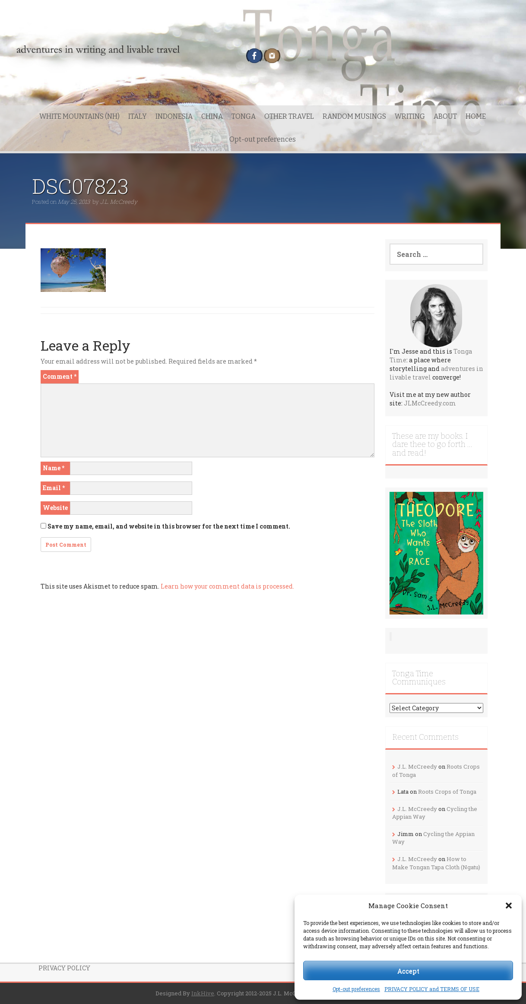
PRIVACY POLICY (64, 968)
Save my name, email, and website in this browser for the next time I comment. (169, 526)
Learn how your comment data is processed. (227, 586)
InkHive (202, 993)
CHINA (212, 116)
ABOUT (445, 116)
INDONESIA (174, 116)
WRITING (410, 116)
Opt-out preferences (356, 988)
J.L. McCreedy (118, 202)
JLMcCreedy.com (430, 403)
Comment (59, 376)
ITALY (137, 116)
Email (54, 488)
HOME (476, 116)
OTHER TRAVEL (289, 116)
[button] (508, 905)
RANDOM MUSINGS (354, 116)
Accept (408, 970)
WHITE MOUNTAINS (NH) (79, 116)
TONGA (243, 116)
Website (55, 508)
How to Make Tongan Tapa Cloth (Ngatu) (436, 863)
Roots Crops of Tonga (447, 791)
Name (53, 468)
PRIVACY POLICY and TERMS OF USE (431, 988)
